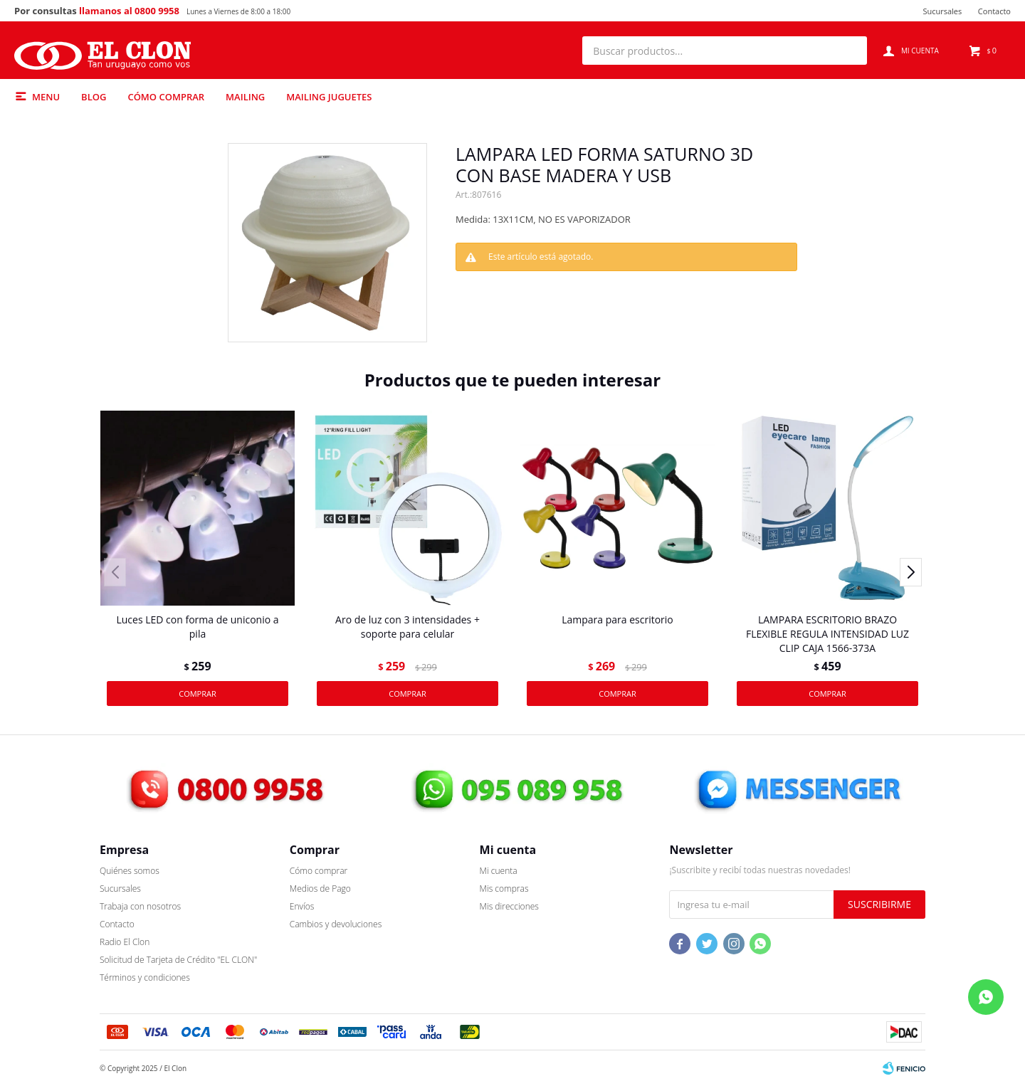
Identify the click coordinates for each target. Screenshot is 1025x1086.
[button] (849, 50)
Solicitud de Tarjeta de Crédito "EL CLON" (178, 960)
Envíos (302, 906)
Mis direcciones (509, 906)
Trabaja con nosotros (140, 906)
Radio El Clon (124, 942)
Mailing (245, 96)
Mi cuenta (498, 871)
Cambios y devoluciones (336, 924)
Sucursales (942, 11)
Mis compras (504, 888)
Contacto (994, 11)
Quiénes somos (129, 871)
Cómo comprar (165, 96)
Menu (46, 96)
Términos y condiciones (145, 977)
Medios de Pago (320, 888)
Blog (93, 96)
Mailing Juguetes (329, 96)
